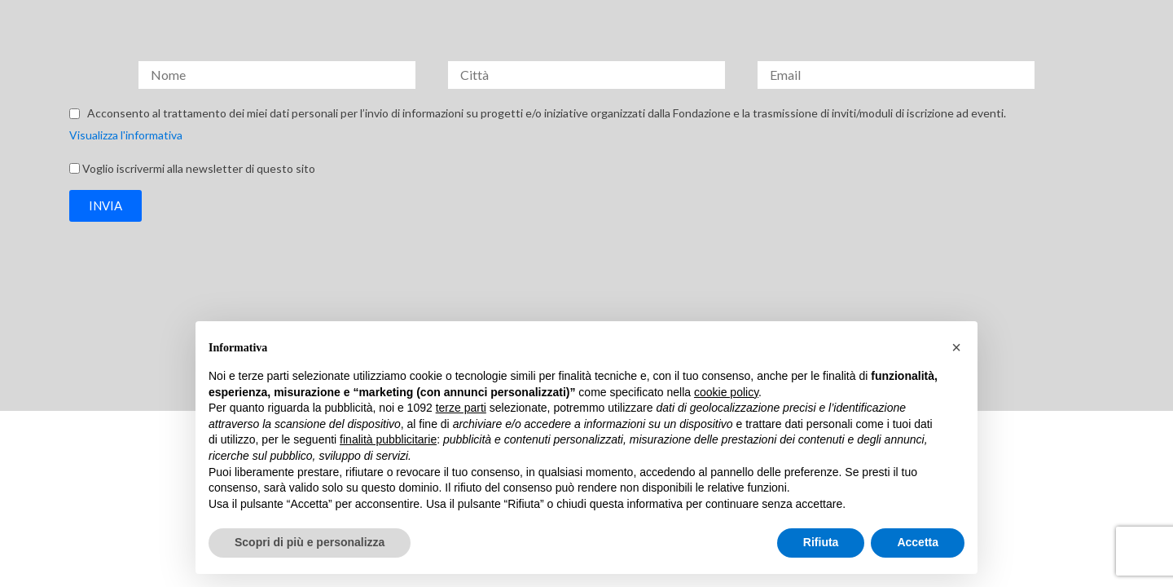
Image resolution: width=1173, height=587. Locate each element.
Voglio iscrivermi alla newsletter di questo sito (198, 167)
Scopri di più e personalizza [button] (309, 542)
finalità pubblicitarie (388, 439)
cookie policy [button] (726, 392)
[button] (105, 206)
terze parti (461, 407)
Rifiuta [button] (821, 542)
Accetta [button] (917, 542)
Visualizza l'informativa (125, 134)
